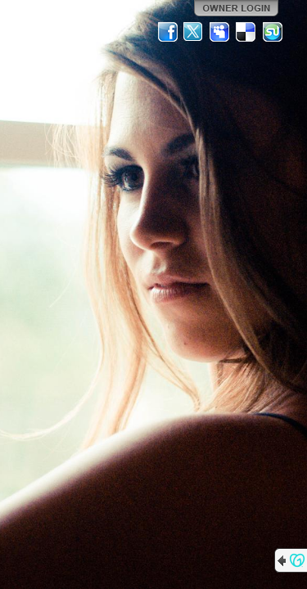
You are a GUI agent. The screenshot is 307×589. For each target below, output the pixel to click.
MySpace (220, 31)
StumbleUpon (272, 31)
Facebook (167, 31)
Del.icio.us (246, 31)
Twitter (194, 31)
